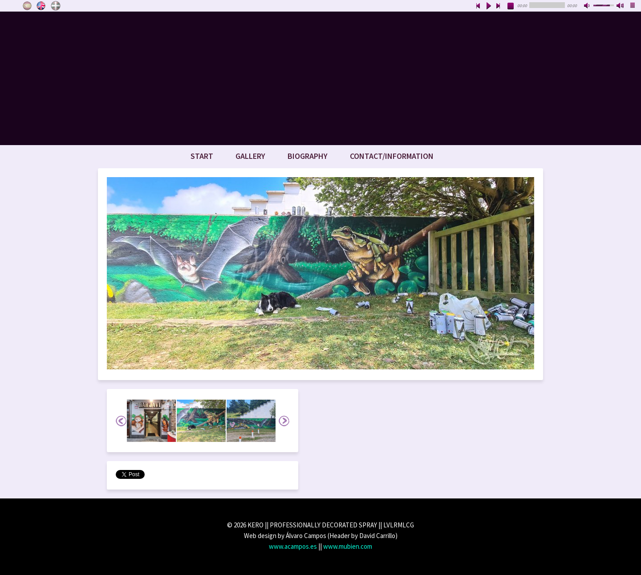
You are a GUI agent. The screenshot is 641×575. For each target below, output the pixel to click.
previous (478, 6)
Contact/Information (392, 156)
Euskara (56, 6)
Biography (308, 156)
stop (511, 6)
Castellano (27, 6)
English (41, 6)
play (488, 6)
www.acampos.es (293, 546)
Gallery (250, 156)
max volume (621, 6)
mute (588, 6)
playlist (633, 6)
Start (202, 156)
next (499, 6)
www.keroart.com (320, 78)
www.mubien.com (347, 546)
